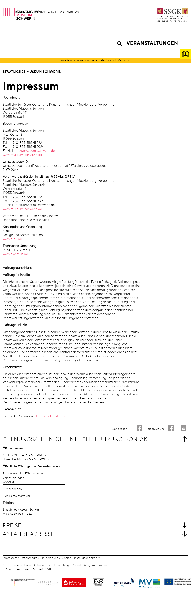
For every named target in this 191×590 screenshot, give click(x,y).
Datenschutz (29, 558)
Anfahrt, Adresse (28, 534)
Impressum (10, 558)
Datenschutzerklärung (50, 416)
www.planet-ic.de (15, 254)
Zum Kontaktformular (16, 496)
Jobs (65, 11)
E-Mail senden (12, 489)
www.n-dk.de (12, 239)
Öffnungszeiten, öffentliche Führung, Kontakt (76, 439)
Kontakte (78, 11)
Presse (54, 11)
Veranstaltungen (152, 43)
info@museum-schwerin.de (35, 151)
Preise (12, 526)
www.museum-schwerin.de (22, 155)
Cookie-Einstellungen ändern (81, 558)
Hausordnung (49, 558)
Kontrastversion (101, 11)
